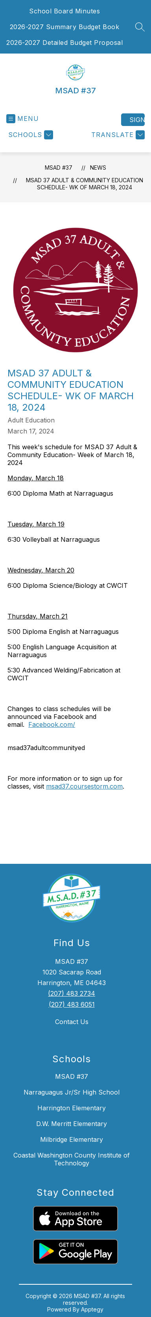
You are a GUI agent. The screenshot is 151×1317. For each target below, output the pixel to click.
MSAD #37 (58, 167)
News (98, 167)
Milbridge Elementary (71, 1139)
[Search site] (140, 26)
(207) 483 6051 (72, 1004)
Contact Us (71, 1022)
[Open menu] (22, 119)
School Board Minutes (64, 11)
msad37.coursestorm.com (84, 786)
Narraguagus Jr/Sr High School (72, 1092)
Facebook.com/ (51, 724)
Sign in (137, 120)
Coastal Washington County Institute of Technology (71, 1159)
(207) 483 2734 (71, 993)
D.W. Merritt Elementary (71, 1124)
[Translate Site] (117, 135)
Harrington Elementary (71, 1108)
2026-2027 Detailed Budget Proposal (64, 42)
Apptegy (92, 1309)
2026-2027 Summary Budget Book (65, 27)
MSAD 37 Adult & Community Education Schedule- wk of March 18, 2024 (84, 184)
